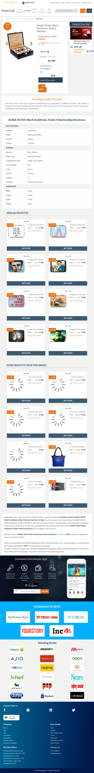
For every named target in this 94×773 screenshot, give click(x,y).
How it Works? (7, 735)
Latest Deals (53, 738)
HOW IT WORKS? (66, 3)
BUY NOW (41, 88)
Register (83, 11)
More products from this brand (27, 365)
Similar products (17, 213)
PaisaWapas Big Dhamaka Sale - (13, 751)
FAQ (4, 733)
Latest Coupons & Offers (56, 733)
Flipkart (41, 39)
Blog (4, 730)
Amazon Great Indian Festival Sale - (14, 753)
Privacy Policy (7, 738)
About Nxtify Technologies (10, 743)
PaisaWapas (43, 770)
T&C (41, 72)
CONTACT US (76, 3)
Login (89, 11)
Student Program (54, 743)
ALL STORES (26, 10)
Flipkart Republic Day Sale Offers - (13, 758)
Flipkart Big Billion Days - (11, 756)
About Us (5, 728)
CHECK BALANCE (55, 3)
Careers (52, 735)
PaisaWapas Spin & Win (9, 763)
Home (52, 728)
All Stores (52, 730)
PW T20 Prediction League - (12, 761)
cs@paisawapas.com (55, 753)
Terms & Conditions (8, 740)
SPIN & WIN (28, 3)
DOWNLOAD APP (87, 3)
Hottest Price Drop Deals (56, 740)
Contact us (55, 747)
